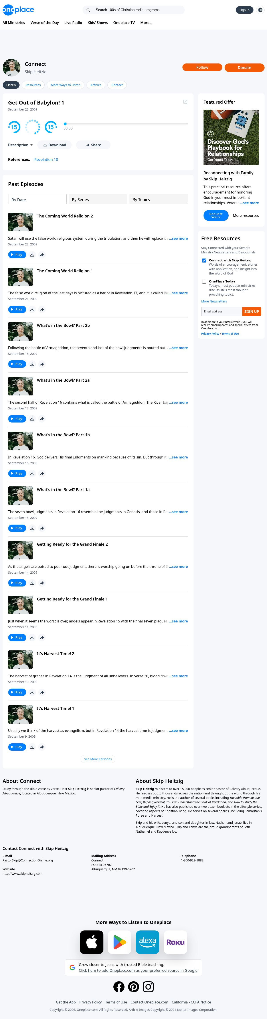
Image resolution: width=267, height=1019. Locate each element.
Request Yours (216, 215)
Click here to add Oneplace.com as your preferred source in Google (138, 970)
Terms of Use (116, 1002)
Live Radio (73, 22)
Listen (11, 85)
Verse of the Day (45, 22)
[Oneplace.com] (18, 10)
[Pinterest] (133, 986)
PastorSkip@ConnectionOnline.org (28, 860)
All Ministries (14, 22)
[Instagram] (148, 986)
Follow (202, 67)
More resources (246, 215)
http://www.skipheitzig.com (23, 873)
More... (146, 22)
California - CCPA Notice (191, 1002)
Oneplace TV (124, 22)
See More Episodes (98, 759)
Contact (117, 85)
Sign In (244, 10)
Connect (35, 63)
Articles (96, 85)
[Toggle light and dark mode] (260, 10)
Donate (244, 67)
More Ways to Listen (65, 85)
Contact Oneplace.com (149, 1002)
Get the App (66, 1002)
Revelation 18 (46, 159)
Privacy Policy (90, 1002)
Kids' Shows (98, 22)
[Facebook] (119, 986)
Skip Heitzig (36, 71)
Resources (33, 85)
